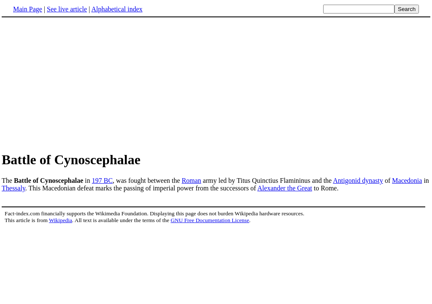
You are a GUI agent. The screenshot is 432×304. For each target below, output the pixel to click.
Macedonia (407, 180)
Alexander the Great (284, 188)
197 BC (102, 180)
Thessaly (13, 188)
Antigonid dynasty (358, 180)
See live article (67, 9)
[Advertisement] (72, 84)
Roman (191, 180)
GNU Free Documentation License (209, 220)
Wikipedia (60, 220)
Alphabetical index (116, 9)
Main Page (27, 9)
